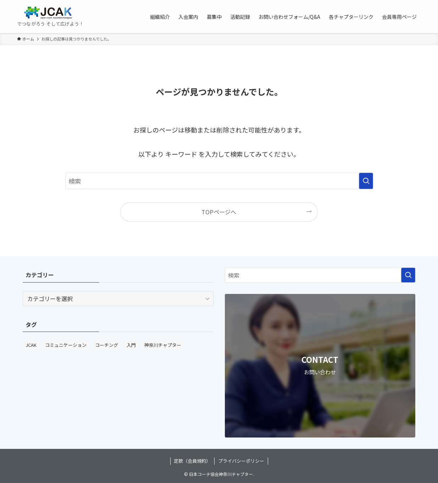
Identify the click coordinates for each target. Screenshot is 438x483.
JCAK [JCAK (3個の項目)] (31, 345)
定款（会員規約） (192, 460)
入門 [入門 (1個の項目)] (131, 345)
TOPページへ (218, 212)
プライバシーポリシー (241, 460)
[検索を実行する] (366, 181)
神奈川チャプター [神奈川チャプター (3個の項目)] (162, 345)
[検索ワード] (219, 181)
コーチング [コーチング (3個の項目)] (106, 345)
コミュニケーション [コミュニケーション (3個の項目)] (66, 345)
